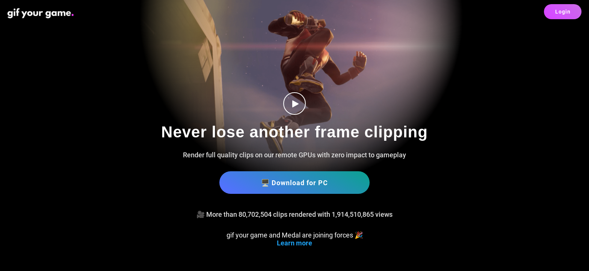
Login (563, 12)
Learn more (294, 243)
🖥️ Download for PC (294, 183)
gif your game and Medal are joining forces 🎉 (295, 235)
